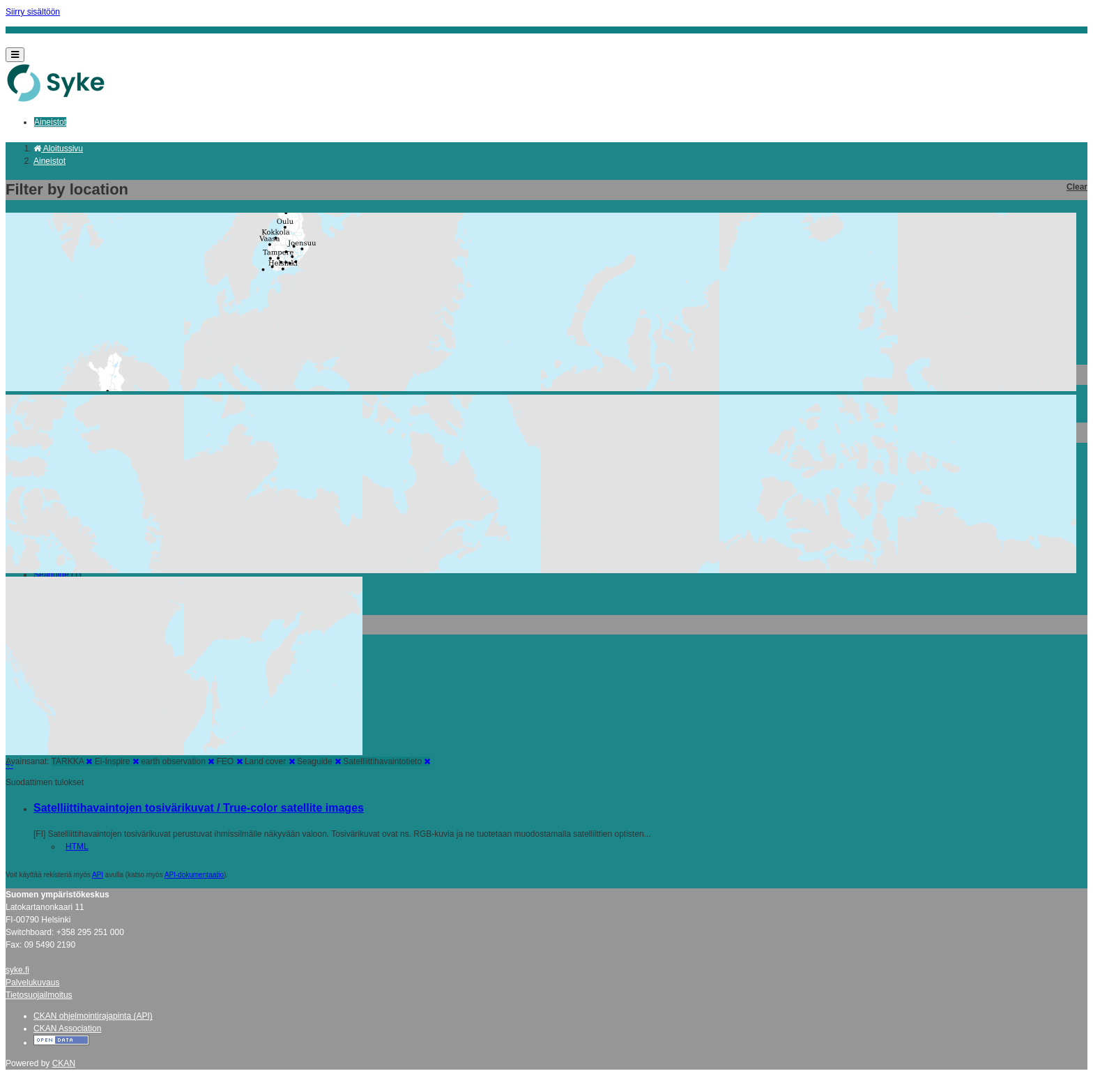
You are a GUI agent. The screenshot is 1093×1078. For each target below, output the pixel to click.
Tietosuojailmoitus (39, 995)
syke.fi (17, 970)
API (97, 875)
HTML (77, 846)
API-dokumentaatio (194, 875)
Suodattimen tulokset (45, 782)
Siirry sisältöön (33, 12)
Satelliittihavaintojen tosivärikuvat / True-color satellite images (198, 808)
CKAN (63, 1063)
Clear (1077, 187)
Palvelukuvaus (32, 982)
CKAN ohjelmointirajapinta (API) (93, 1016)
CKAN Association (67, 1028)
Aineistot (50, 122)
